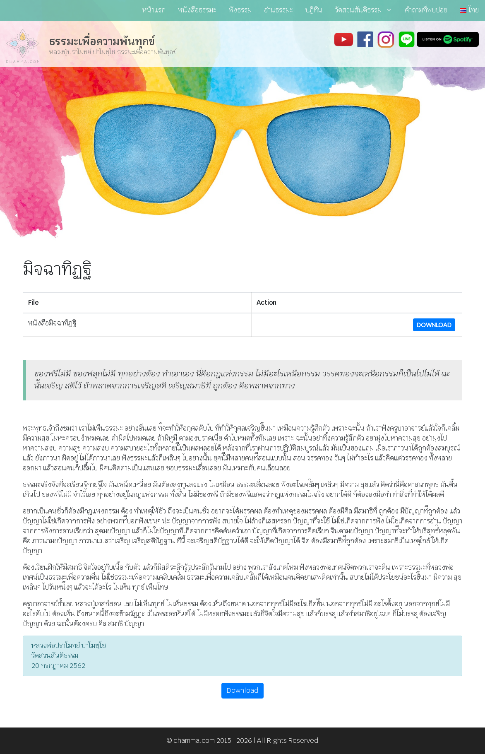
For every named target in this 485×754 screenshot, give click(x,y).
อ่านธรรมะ (278, 10)
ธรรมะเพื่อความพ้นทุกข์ (102, 41)
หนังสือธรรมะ (197, 10)
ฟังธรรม (240, 10)
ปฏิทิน (313, 10)
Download (434, 324)
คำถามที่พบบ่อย (426, 10)
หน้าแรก (154, 10)
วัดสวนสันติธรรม (367, 10)
